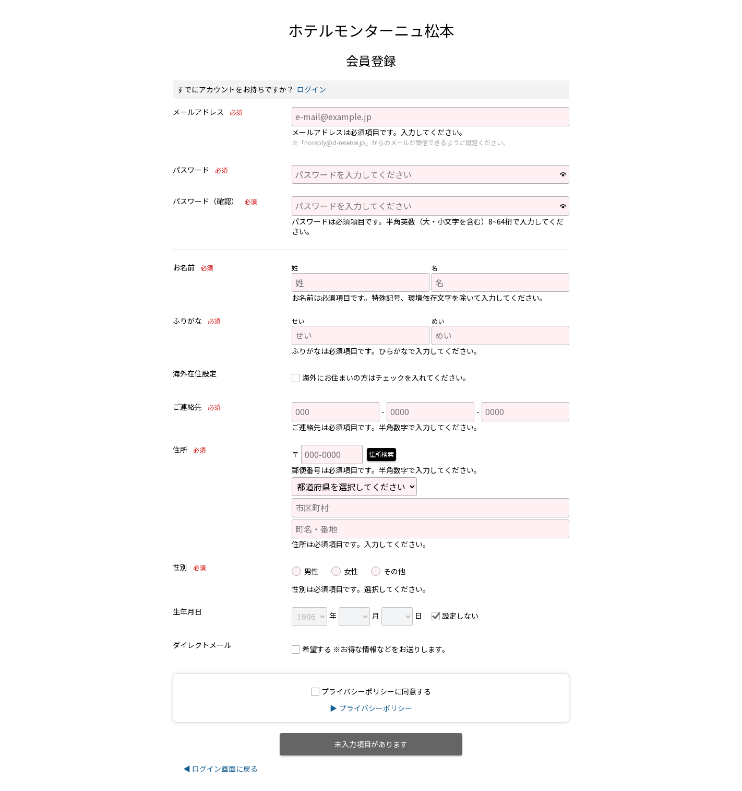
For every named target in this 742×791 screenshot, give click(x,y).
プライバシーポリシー (375, 708)
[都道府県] (354, 486)
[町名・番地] (430, 529)
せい (298, 321)
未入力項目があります (371, 744)
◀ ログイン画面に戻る (220, 768)
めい (438, 321)
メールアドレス (209, 112)
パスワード (202, 170)
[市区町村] (430, 507)
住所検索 (381, 454)
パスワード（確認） (217, 201)
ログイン (311, 89)
